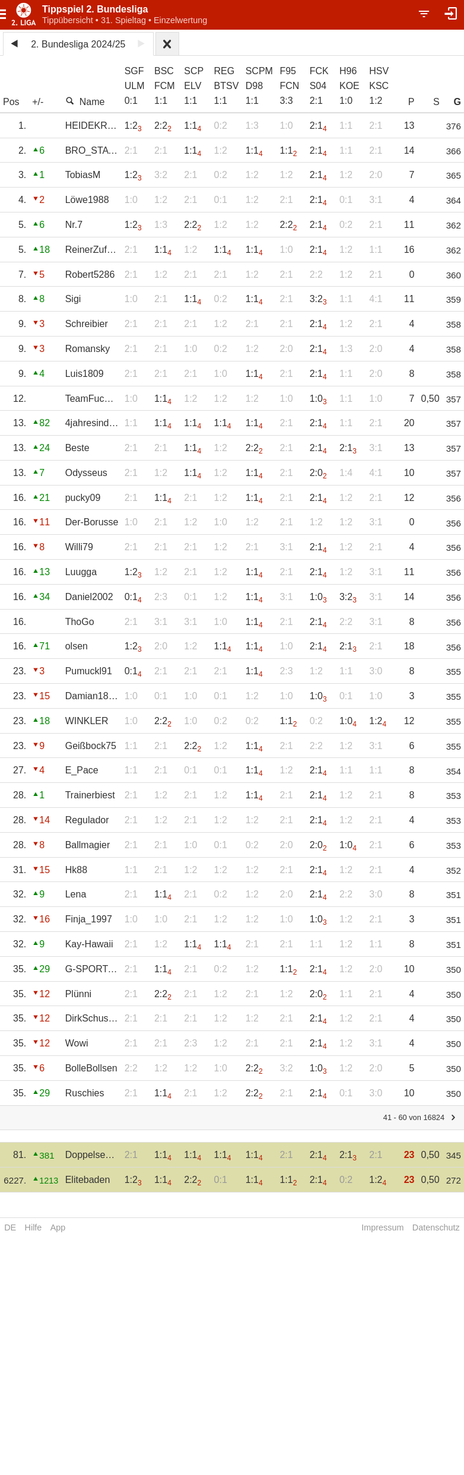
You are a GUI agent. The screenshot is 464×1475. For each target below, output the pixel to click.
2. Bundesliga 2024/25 (78, 44)
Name (85, 101)
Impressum (382, 1227)
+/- (37, 102)
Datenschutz (436, 1227)
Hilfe (33, 1227)
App (58, 1227)
